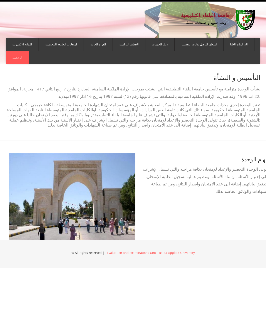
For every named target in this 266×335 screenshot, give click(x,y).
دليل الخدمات (160, 44)
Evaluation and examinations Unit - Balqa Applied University (150, 253)
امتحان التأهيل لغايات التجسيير (199, 44)
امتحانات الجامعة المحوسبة (61, 44)
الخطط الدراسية (129, 44)
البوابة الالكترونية (22, 44)
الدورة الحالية (98, 44)
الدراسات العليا (239, 44)
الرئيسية (17, 57)
